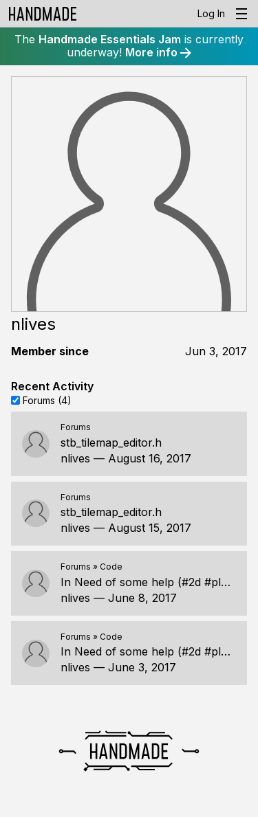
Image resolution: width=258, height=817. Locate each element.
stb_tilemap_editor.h (111, 442)
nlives (75, 458)
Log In (211, 13)
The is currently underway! (129, 45)
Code (111, 566)
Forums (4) (47, 399)
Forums (76, 427)
